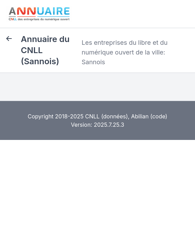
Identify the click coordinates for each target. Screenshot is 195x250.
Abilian (140, 116)
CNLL (92, 116)
